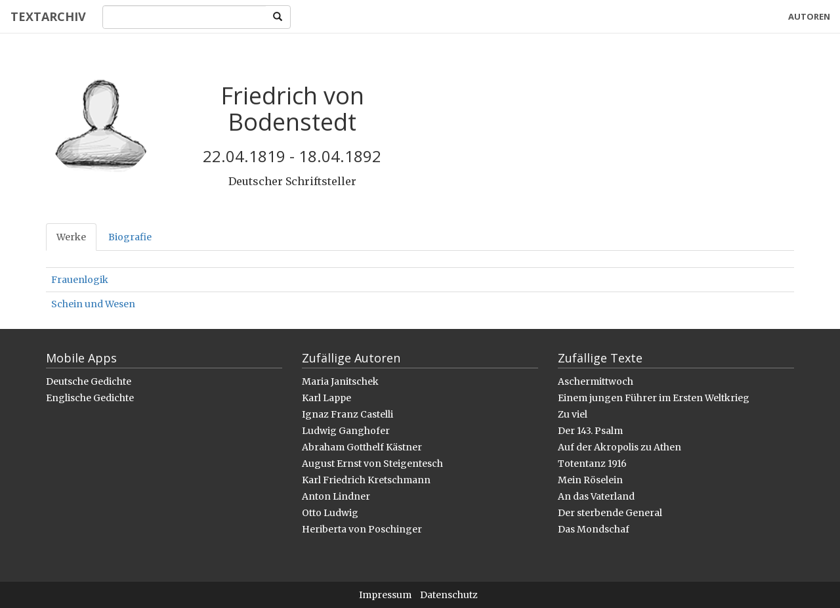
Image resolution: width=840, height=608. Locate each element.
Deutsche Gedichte (88, 381)
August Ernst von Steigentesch (372, 463)
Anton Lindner (336, 496)
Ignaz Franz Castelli (347, 414)
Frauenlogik (79, 280)
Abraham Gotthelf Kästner (362, 447)
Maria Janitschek (340, 381)
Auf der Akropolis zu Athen (619, 447)
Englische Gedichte (90, 398)
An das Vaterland (596, 496)
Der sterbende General (610, 513)
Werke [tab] (71, 237)
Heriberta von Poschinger (362, 529)
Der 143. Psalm (590, 431)
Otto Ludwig (330, 513)
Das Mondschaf (593, 529)
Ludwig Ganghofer (346, 431)
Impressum (385, 595)
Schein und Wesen (93, 304)
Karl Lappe (326, 398)
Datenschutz (449, 595)
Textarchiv (47, 16)
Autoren (809, 16)
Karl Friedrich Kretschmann (366, 480)
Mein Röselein (590, 480)
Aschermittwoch (595, 381)
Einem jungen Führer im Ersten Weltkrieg (653, 398)
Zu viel (572, 414)
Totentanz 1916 (592, 463)
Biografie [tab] (130, 237)
